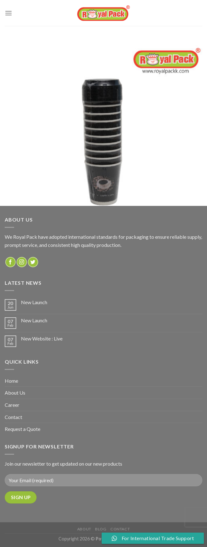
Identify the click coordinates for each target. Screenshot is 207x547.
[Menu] (8, 13)
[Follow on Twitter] (33, 262)
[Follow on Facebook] (10, 262)
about (84, 529)
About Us (15, 393)
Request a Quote (22, 429)
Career (12, 405)
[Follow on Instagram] (22, 262)
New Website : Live (42, 338)
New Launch (34, 302)
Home (11, 381)
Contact (13, 417)
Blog (100, 529)
